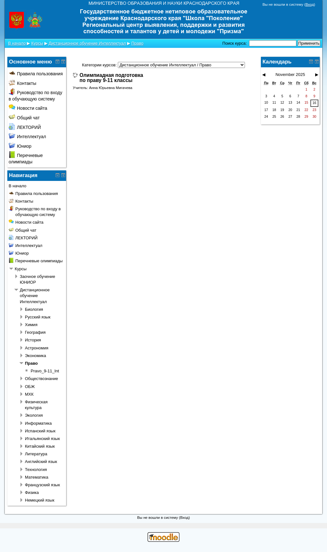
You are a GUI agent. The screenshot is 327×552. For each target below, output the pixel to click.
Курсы (37, 43)
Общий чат (24, 117)
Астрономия (36, 348)
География (35, 332)
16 (314, 103)
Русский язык (37, 317)
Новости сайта (28, 108)
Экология (34, 415)
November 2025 (290, 74)
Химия (31, 324)
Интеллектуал (27, 136)
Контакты (22, 83)
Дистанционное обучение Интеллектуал (87, 43)
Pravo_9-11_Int (45, 371)
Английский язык (41, 461)
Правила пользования (36, 73)
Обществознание (41, 378)
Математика (36, 477)
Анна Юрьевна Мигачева (110, 88)
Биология (34, 309)
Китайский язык (40, 446)
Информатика (38, 423)
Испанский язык (40, 431)
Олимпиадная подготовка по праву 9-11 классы (111, 78)
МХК (29, 394)
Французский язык (42, 484)
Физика (32, 492)
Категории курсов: (99, 65)
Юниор (20, 146)
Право (138, 43)
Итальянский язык (42, 438)
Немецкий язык (39, 500)
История (33, 340)
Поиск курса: (235, 43)
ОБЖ (30, 386)
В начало (17, 43)
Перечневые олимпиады (39, 260)
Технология (36, 469)
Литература (36, 453)
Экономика (35, 355)
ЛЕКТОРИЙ (25, 127)
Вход (310, 4)
